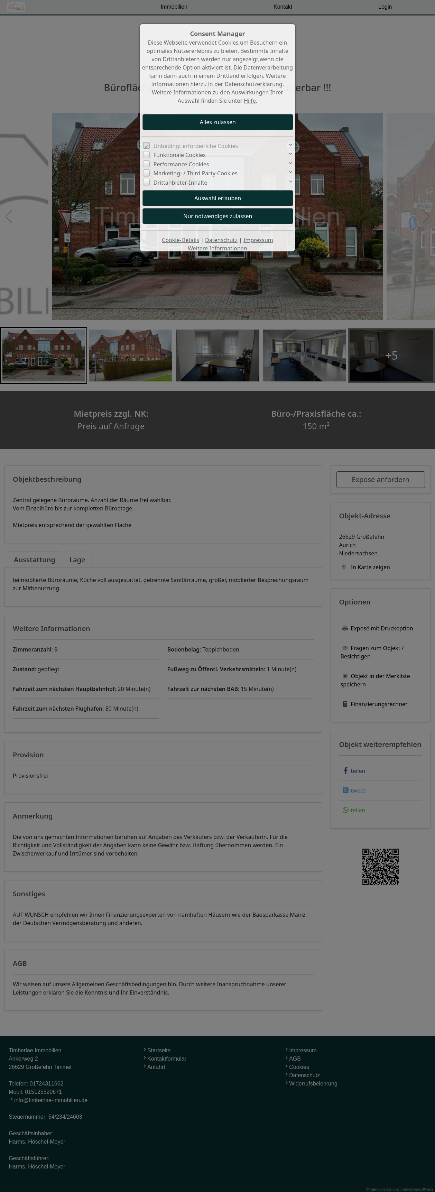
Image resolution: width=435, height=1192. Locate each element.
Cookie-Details (180, 240)
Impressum (258, 240)
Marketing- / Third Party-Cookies (196, 173)
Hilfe (250, 100)
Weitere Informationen (217, 248)
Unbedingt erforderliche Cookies (196, 146)
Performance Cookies (181, 164)
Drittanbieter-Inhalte (180, 182)
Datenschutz (221, 240)
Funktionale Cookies (180, 155)
